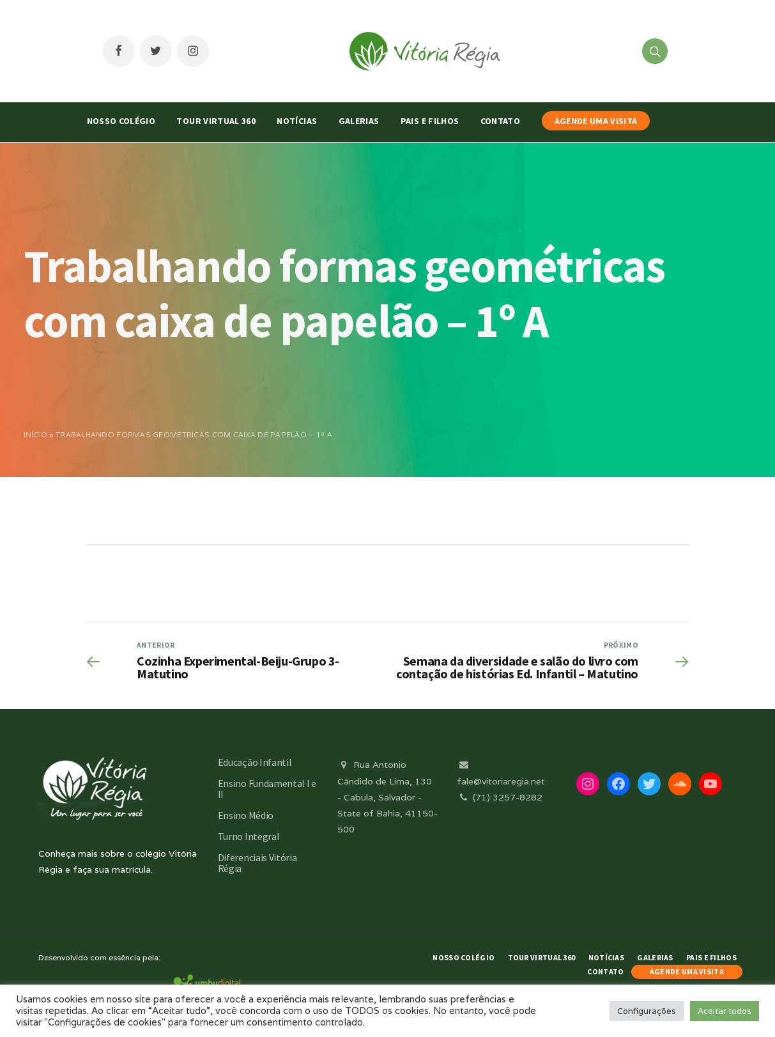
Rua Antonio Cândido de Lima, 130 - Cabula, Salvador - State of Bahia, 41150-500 (387, 797)
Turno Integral (249, 836)
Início (36, 434)
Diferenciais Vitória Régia (257, 863)
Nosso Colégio (121, 121)
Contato (500, 121)
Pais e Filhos (430, 121)
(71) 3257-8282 (499, 797)
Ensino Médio (245, 815)
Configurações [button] (646, 1011)
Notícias (297, 121)
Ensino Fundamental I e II (267, 788)
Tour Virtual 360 (216, 121)
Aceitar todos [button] (724, 1011)
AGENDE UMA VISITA (596, 121)
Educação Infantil (255, 762)
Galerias (359, 121)
